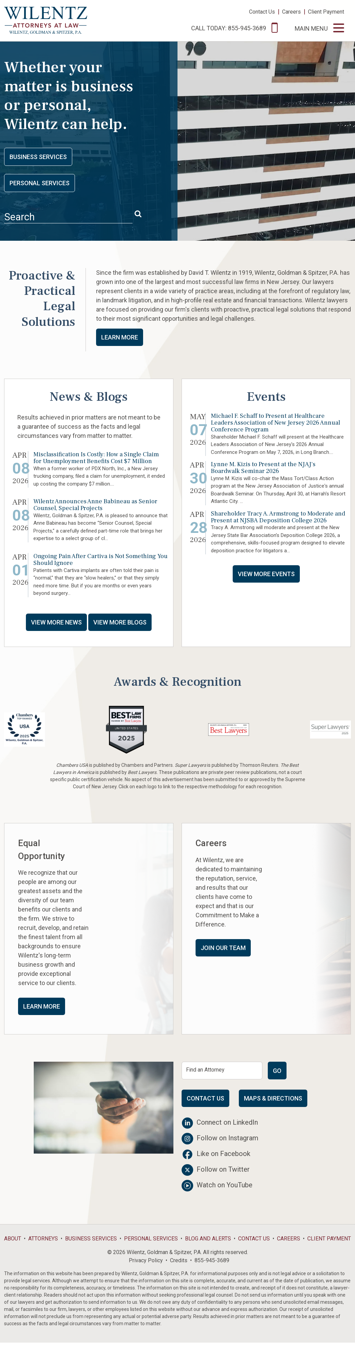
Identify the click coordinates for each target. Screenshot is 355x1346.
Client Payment (326, 12)
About (12, 1238)
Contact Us (262, 12)
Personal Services (40, 183)
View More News (56, 622)
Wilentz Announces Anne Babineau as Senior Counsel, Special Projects (95, 505)
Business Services (38, 156)
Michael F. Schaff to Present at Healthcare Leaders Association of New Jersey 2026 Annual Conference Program (275, 423)
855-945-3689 (212, 1260)
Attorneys (43, 1238)
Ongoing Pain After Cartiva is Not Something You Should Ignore (100, 560)
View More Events (266, 573)
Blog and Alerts (208, 1238)
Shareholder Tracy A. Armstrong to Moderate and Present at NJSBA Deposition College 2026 (278, 517)
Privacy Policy (146, 1260)
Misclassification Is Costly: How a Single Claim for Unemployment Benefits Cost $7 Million (96, 458)
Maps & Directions (273, 1098)
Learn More (119, 337)
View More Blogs (119, 622)
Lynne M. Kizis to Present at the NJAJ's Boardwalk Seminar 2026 (263, 468)
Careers (291, 12)
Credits (178, 1260)
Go (277, 1070)
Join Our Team (223, 947)
